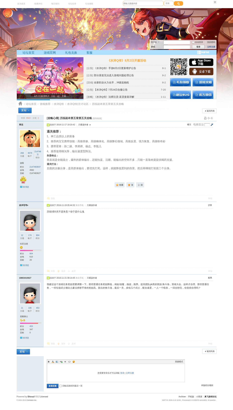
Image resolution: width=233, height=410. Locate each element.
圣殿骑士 (24, 316)
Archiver (182, 396)
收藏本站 (38, 4)
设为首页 (21, 4)
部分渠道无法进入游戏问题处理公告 (114, 75)
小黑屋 (199, 396)
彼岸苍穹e (23, 205)
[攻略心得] (53, 118)
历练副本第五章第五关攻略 (108, 104)
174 (29, 235)
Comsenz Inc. (32, 400)
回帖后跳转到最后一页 (70, 386)
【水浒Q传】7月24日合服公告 (111, 89)
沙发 (210, 205)
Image (57, 361)
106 (29, 308)
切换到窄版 (215, 2)
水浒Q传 (59, 104)
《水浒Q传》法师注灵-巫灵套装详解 (114, 96)
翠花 (21, 125)
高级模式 (179, 361)
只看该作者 (83, 125)
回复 (53, 198)
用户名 (154, 42)
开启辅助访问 (212, 2)
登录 (122, 373)
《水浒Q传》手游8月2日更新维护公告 (115, 68)
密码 (153, 47)
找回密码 (211, 42)
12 (22, 235)
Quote (65, 361)
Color (52, 361)
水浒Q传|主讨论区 (78, 104)
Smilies (73, 361)
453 (37, 308)
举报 (210, 198)
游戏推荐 (45, 104)
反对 (74, 271)
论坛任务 (72, 4)
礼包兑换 (71, 52)
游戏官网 (50, 52)
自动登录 (197, 42)
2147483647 (35, 167)
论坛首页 (28, 52)
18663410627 (25, 278)
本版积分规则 (207, 385)
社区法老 (24, 244)
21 (22, 308)
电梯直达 (198, 124)
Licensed (44, 396)
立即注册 (211, 47)
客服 (89, 52)
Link (61, 361)
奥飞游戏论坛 (20, 104)
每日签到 (55, 4)
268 (22, 153)
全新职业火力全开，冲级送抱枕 (111, 82)
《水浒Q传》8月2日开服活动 (126, 60)
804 (37, 235)
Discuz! (31, 396)
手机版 (191, 396)
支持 (63, 271)
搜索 (168, 3)
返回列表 (211, 111)
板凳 (210, 278)
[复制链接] (97, 118)
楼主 (189, 124)
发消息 (26, 187)
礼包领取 (89, 4)
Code (69, 361)
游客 (22, 163)
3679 (30, 153)
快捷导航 (205, 52)
